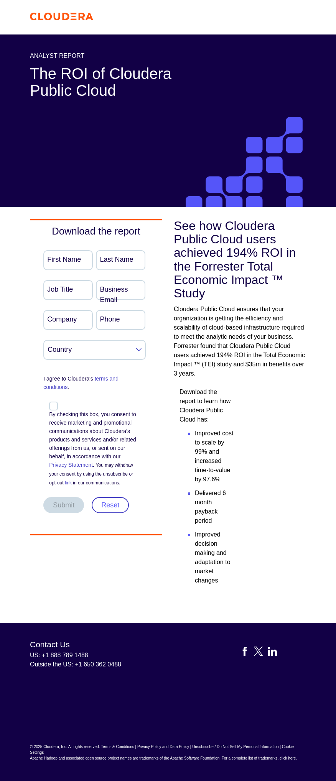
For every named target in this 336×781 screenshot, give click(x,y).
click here (288, 758)
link (68, 483)
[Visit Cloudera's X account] (261, 653)
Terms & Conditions (117, 747)
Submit (63, 505)
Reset (110, 505)
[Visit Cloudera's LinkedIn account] (272, 653)
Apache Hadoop (44, 758)
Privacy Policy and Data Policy (163, 747)
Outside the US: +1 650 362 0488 (75, 664)
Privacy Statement (71, 465)
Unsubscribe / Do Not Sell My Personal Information (235, 747)
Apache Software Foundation (194, 758)
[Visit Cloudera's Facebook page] (247, 653)
